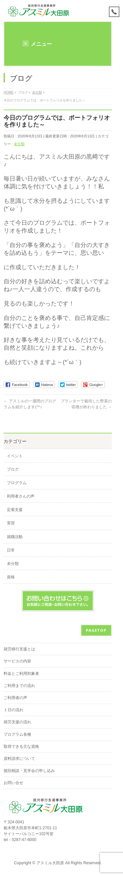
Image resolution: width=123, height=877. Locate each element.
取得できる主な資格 (21, 746)
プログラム (17, 483)
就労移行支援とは (19, 649)
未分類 (19, 144)
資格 (11, 577)
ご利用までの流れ (19, 685)
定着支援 (15, 509)
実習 (11, 523)
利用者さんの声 (20, 496)
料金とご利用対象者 (21, 673)
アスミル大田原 (50, 863)
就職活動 (15, 537)
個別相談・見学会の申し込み (29, 770)
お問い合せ (13, 783)
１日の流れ (13, 710)
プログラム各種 (17, 734)
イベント (15, 456)
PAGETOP (96, 630)
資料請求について (19, 758)
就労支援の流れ (17, 722)
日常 (11, 550)
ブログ (13, 469)
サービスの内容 (17, 661)
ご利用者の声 (15, 697)
